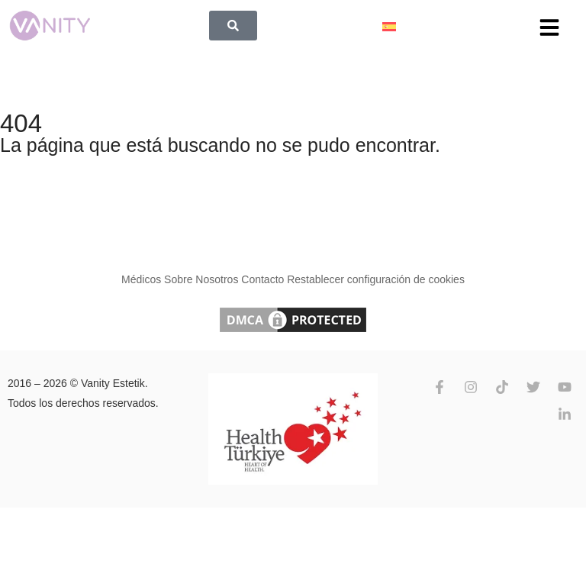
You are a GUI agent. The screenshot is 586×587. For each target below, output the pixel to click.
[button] (549, 27)
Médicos (141, 279)
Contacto (262, 279)
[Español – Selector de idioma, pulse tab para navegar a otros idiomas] (389, 25)
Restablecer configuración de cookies (376, 279)
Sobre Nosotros (201, 279)
